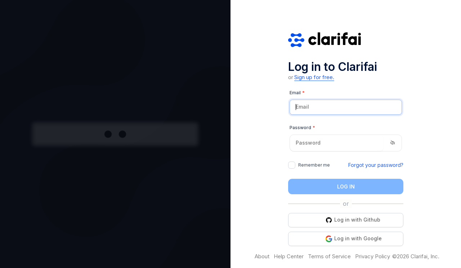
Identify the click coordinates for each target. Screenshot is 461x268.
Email (297, 93)
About (262, 256)
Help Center (289, 256)
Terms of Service (329, 256)
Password (302, 127)
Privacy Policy (372, 256)
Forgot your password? (375, 165)
